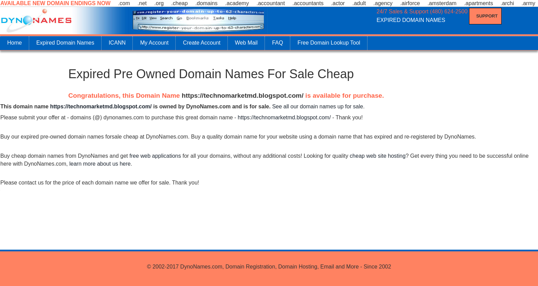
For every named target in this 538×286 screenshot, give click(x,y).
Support (487, 16)
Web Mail (246, 43)
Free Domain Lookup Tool (328, 43)
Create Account (201, 43)
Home (14, 43)
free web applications (155, 156)
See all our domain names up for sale (317, 106)
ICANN (117, 43)
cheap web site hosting (378, 156)
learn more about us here (100, 164)
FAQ (277, 43)
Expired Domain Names (65, 43)
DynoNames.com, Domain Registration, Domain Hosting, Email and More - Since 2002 (285, 267)
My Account (154, 43)
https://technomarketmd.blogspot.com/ (243, 95)
